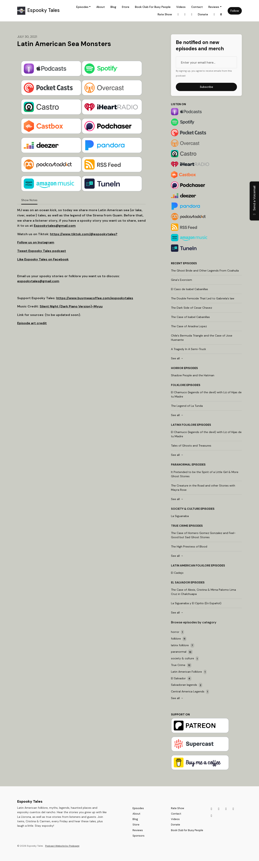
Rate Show (165, 14)
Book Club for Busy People (153, 7)
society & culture (185, 509)
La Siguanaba (180, 516)
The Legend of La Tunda (187, 406)
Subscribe (206, 87)
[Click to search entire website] (221, 14)
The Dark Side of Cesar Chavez (191, 307)
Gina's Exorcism (181, 280)
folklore (178, 385)
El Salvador (180, 582)
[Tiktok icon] (219, 808)
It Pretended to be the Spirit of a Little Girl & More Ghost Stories (204, 474)
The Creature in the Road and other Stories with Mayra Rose (203, 488)
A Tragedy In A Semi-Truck (188, 349)
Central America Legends (190, 691)
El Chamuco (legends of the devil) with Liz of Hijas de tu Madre (206, 394)
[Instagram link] (178, 14)
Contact (197, 7)
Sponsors (138, 835)
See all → (177, 358)
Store (125, 7)
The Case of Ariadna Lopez (189, 326)
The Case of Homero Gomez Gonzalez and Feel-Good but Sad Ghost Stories (203, 535)
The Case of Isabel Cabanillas (190, 317)
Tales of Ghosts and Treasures (191, 445)
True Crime (179, 526)
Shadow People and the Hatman (192, 375)
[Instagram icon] (211, 808)
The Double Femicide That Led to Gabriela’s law (202, 298)
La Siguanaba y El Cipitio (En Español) (196, 603)
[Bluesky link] (214, 14)
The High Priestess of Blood (189, 546)
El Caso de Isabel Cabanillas (189, 289)
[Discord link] (191, 14)
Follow (234, 11)
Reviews (213, 7)
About (100, 7)
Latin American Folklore (190, 565)
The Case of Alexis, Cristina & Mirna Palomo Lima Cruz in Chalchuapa (203, 592)
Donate (203, 14)
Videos (181, 7)
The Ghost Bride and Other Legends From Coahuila (205, 270)
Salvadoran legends (186, 685)
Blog (113, 7)
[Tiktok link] (185, 14)
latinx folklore (183, 425)
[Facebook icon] (211, 815)
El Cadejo (177, 573)
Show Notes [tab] (29, 200)
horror (177, 368)
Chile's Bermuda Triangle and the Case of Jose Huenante (201, 338)
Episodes (82, 7)
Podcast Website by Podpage (62, 845)
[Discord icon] (226, 808)
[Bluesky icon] (233, 808)
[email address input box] (206, 62)
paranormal (181, 464)
